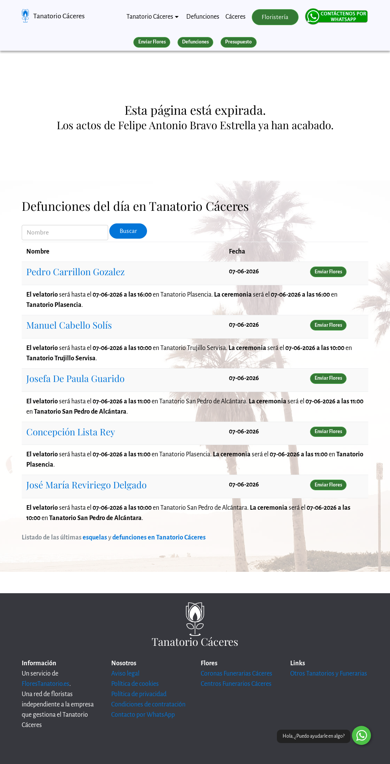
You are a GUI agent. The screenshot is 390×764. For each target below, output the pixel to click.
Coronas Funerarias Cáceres (236, 673)
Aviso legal (125, 673)
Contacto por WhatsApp (143, 714)
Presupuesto (238, 42)
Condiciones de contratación (148, 704)
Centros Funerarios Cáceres (236, 684)
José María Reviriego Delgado (86, 484)
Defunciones (202, 16)
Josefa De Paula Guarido (75, 378)
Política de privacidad (138, 694)
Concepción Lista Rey (70, 431)
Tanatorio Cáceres (59, 16)
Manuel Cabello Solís (69, 325)
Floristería (275, 17)
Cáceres (235, 16)
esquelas (95, 537)
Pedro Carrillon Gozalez (75, 271)
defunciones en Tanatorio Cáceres (159, 537)
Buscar (128, 231)
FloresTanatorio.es (45, 684)
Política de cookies (135, 684)
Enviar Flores (152, 42)
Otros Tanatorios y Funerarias (328, 673)
